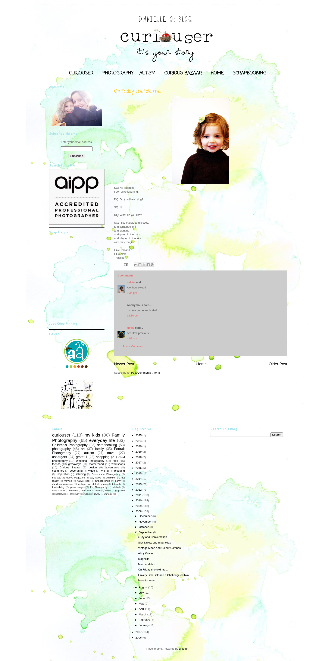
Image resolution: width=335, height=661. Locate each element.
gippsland (120, 490)
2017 (139, 462)
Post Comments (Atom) (145, 372)
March (143, 614)
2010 (139, 500)
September (146, 532)
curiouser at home (91, 490)
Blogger (183, 648)
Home (201, 364)
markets (56, 477)
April (142, 608)
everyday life (102, 440)
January (144, 625)
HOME (217, 73)
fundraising (58, 487)
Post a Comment (133, 346)
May (142, 603)
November (146, 521)
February (145, 619)
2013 (139, 484)
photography (61, 449)
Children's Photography (70, 445)
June (142, 598)
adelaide (116, 487)
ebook (108, 490)
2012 (139, 489)
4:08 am (132, 338)
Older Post (278, 364)
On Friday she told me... (153, 569)
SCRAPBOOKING (249, 73)
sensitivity (74, 494)
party (118, 480)
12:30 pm (132, 315)
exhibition (111, 477)
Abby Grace (145, 553)
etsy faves (95, 477)
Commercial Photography (106, 474)
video (91, 470)
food (115, 460)
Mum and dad (146, 564)
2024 (139, 441)
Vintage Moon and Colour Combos (159, 548)
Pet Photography (98, 487)
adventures (112, 467)
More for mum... (148, 580)
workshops (118, 464)
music (104, 484)
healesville (61, 494)
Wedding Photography (90, 460)
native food (83, 480)
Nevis (130, 327)
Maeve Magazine (75, 477)
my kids (92, 434)
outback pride (102, 480)
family (99, 449)
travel (111, 453)
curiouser (61, 434)
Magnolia (143, 558)
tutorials (116, 484)
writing (105, 470)
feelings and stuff (87, 484)
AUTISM (147, 73)
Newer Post (124, 364)
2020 (139, 446)
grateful (81, 457)
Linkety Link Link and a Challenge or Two (163, 575)
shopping (102, 457)
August (143, 587)
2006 (139, 637)
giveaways (74, 464)
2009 (139, 506)
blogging (119, 470)
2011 (139, 495)
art (83, 449)
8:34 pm (132, 292)
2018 (139, 457)
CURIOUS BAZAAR (183, 73)
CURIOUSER (81, 73)
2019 (139, 451)
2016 (139, 467)
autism (89, 453)
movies (68, 480)
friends (56, 464)
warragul (108, 494)
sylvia (131, 282)
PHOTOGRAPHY (117, 73)
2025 (139, 435)
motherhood (96, 464)
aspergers (59, 457)
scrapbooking (107, 445)
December (146, 516)
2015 (139, 473)
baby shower (58, 490)
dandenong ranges (62, 484)
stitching (81, 474)
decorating (76, 470)
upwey (97, 494)
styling (86, 494)
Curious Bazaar (70, 467)
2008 (139, 511)
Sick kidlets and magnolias (154, 542)
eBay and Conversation (152, 537)
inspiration (63, 474)
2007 (139, 632)
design (93, 467)
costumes (58, 470)
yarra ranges (77, 487)
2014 (139, 478)
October (144, 527)
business (73, 490)
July (142, 592)
